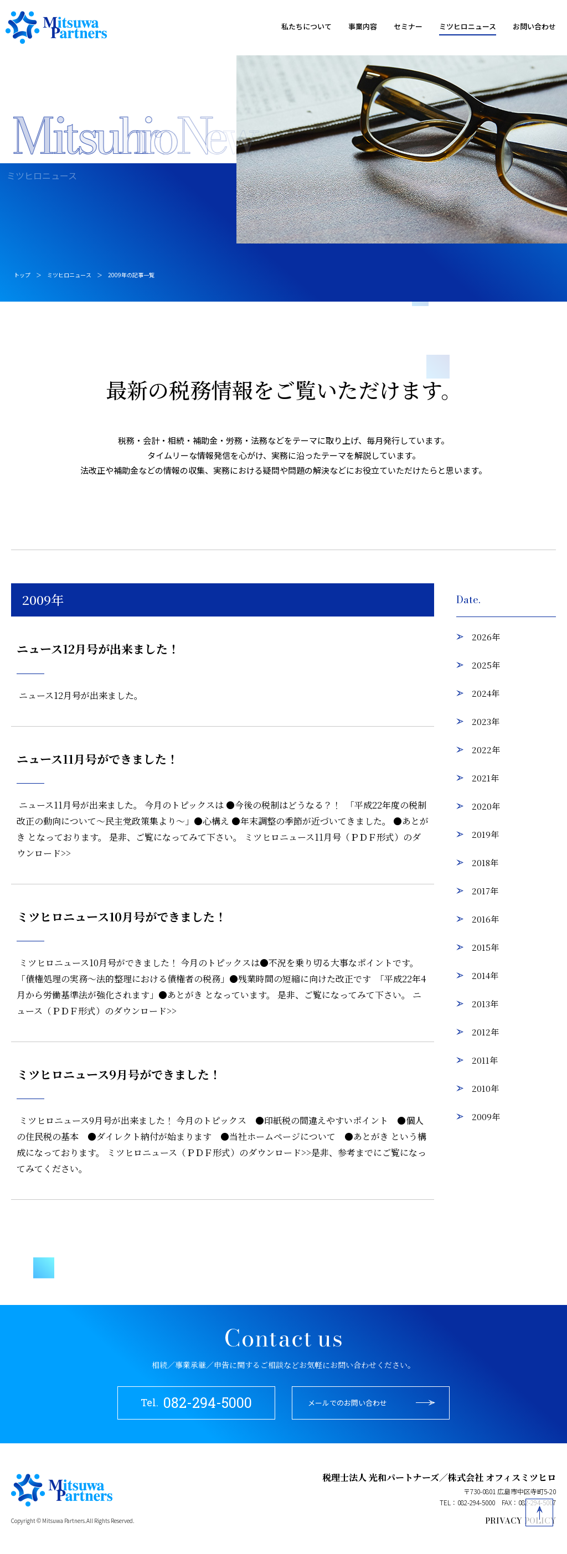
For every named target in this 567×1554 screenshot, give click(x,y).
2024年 (485, 693)
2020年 (486, 806)
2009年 (486, 1116)
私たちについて (306, 26)
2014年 (485, 975)
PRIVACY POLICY (520, 1521)
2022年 (486, 749)
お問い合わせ (534, 26)
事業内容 (362, 26)
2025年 (486, 665)
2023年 (485, 721)
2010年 (485, 1088)
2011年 (485, 1060)
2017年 (485, 891)
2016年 (485, 919)
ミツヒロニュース (467, 26)
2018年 (485, 862)
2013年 (485, 1003)
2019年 (485, 834)
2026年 (486, 637)
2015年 (485, 947)
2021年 (485, 778)
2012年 (485, 1032)
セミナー (408, 26)
